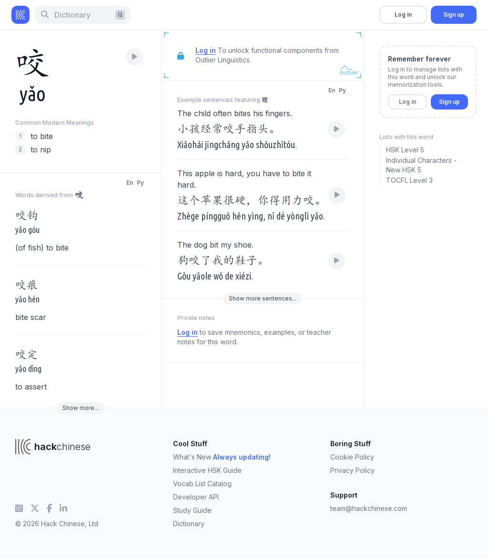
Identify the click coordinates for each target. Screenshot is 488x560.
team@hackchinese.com (368, 508)
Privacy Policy (352, 470)
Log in (403, 14)
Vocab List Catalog (202, 484)
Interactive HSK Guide (207, 470)
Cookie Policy (352, 457)
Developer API (196, 497)
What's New (222, 457)
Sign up (453, 14)
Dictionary (188, 524)
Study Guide (192, 510)
